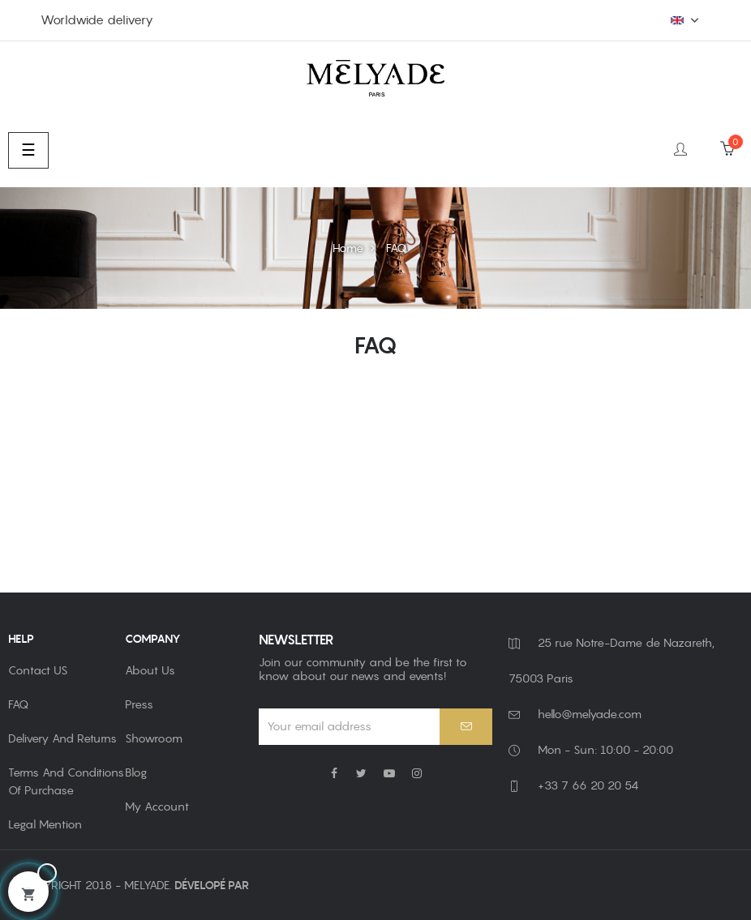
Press (139, 704)
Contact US (38, 670)
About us (150, 670)
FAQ (18, 704)
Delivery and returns (62, 738)
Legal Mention (45, 824)
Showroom (153, 738)
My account (157, 806)
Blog (136, 772)
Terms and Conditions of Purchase (66, 781)
